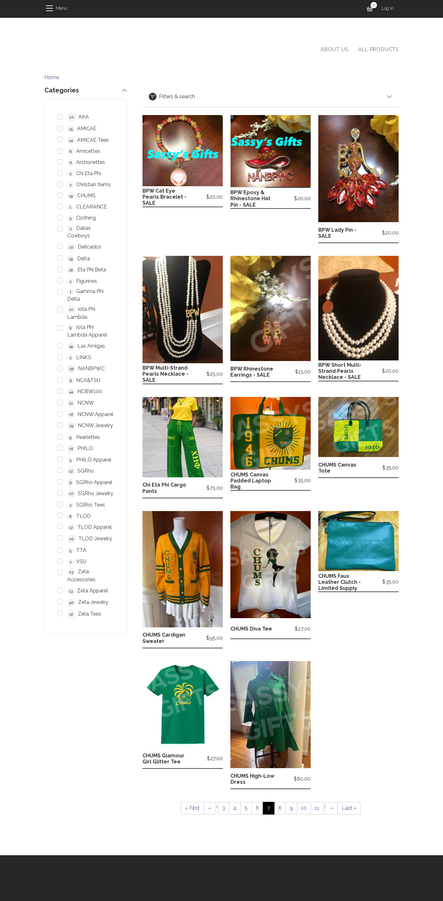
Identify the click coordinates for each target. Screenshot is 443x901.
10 (306, 807)
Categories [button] (61, 90)
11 (319, 807)
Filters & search (172, 96)
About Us (334, 49)
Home (51, 77)
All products (378, 49)
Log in (387, 8)
